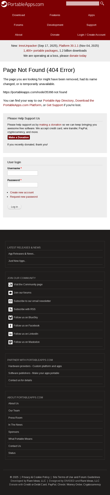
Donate (55, 34)
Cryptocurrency (92, 484)
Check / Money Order (70, 484)
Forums (18, 24)
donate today (78, 55)
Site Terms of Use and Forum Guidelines (76, 477)
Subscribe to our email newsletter (29, 301)
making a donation (50, 124)
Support (91, 24)
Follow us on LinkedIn (23, 334)
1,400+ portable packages (40, 50)
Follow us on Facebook (23, 326)
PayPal (52, 484)
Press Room (15, 417)
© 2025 (14, 477)
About (18, 34)
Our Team (14, 410)
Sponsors (13, 431)
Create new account (22, 192)
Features (55, 15)
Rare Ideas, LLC (36, 480)
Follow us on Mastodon (24, 342)
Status (11, 453)
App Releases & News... (21, 253)
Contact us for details (20, 380)
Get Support (55, 105)
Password (14, 180)
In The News (15, 424)
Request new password (24, 196)
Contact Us (14, 446)
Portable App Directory (58, 100)
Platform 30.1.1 (69, 45)
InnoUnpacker (28, 45)
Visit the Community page (25, 285)
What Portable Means (20, 438)
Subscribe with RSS (22, 309)
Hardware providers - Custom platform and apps (35, 366)
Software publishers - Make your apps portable (33, 373)
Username (14, 168)
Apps (91, 15)
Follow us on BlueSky (23, 318)
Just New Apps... (17, 260)
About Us (13, 403)
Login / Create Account (91, 34)
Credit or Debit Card (35, 484)
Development (55, 24)
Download (18, 15)
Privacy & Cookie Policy (36, 477)
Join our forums (19, 293)
